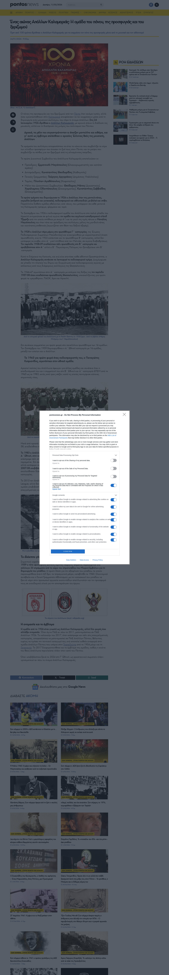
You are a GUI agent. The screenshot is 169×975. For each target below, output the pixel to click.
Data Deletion (71, 560)
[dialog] (84, 487)
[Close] (125, 414)
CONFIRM (68, 551)
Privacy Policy (98, 560)
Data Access (84, 560)
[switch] (114, 460)
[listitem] (84, 455)
